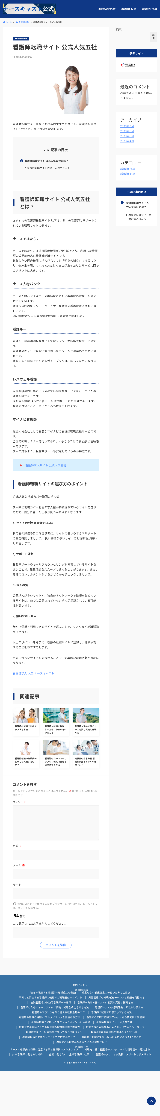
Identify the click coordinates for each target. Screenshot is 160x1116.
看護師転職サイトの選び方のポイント (48, 168)
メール (19, 865)
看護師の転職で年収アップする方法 (111, 1012)
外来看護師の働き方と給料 (27, 1054)
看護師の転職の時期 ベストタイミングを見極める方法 (49, 1017)
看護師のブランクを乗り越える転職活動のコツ (58, 1012)
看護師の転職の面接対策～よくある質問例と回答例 (116, 1017)
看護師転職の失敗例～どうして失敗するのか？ (48, 1037)
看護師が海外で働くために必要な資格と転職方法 (105, 1002)
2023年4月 (127, 141)
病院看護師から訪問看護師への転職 (51, 1002)
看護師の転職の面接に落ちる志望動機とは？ (82, 1042)
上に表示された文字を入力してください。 (40, 923)
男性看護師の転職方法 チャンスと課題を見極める (116, 997)
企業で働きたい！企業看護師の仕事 (69, 1054)
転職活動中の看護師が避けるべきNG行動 (114, 1032)
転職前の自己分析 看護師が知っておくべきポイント (55, 1032)
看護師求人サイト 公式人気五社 (45, 465)
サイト (17, 885)
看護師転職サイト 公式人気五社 (114, 1022)
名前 (17, 846)
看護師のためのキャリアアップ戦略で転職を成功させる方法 (54, 1007)
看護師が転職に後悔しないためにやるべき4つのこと (111, 1037)
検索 (119, 29)
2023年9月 (127, 126)
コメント (19, 802)
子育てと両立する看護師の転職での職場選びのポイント (50, 997)
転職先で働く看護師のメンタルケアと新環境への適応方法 (117, 1049)
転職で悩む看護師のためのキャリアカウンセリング (115, 1027)
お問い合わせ (107, 9)
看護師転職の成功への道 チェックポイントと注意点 (60, 1022)
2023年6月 (127, 131)
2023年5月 (127, 136)
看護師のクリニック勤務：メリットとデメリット (123, 1054)
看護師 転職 (129, 9)
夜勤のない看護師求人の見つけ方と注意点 (106, 992)
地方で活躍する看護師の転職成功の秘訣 (53, 992)
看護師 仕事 (149, 9)
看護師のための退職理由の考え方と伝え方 (119, 1007)
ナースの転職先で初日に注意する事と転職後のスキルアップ (44, 1049)
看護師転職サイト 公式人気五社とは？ (46, 160)
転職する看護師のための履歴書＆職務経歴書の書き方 (49, 1027)
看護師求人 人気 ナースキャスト (33, 673)
